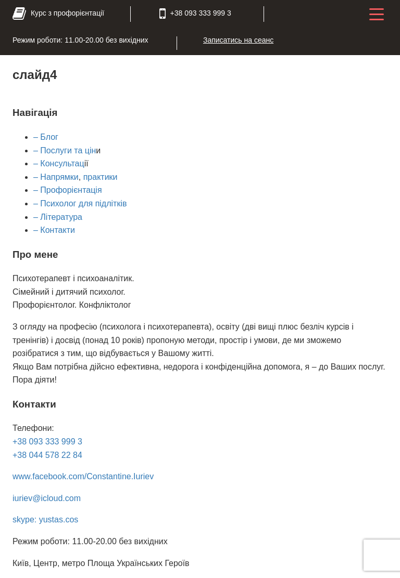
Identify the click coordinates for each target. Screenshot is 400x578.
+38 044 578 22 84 (47, 455)
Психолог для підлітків (82, 203)
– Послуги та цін (64, 150)
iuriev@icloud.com (46, 498)
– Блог (45, 137)
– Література (57, 217)
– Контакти (54, 230)
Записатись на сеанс (238, 40)
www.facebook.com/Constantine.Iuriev (83, 476)
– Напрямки (56, 177)
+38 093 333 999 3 (47, 441)
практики (100, 177)
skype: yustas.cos (45, 519)
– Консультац (58, 163)
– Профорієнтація (67, 190)
